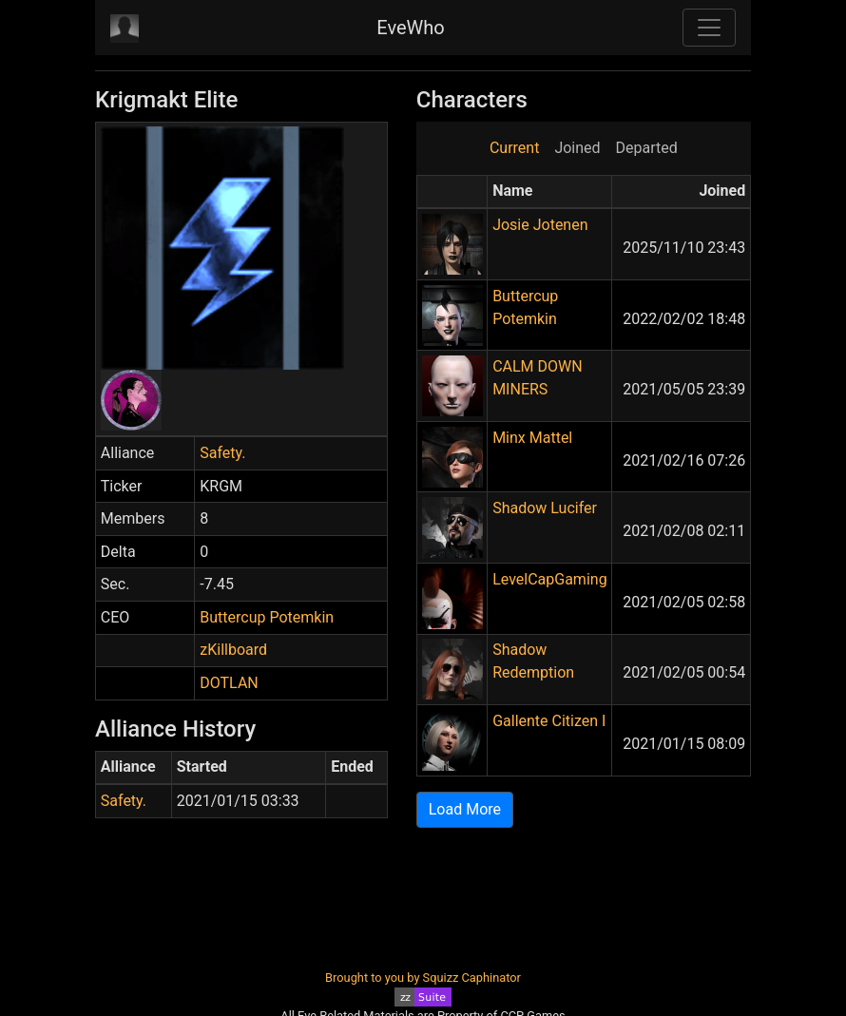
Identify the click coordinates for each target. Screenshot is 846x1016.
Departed (647, 148)
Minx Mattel (532, 438)
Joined (577, 148)
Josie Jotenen (539, 225)
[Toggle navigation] (709, 28)
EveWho (410, 27)
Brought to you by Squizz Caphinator (423, 977)
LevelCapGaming (549, 579)
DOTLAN (229, 683)
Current (514, 148)
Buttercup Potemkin (267, 617)
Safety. (222, 453)
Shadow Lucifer (544, 508)
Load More (465, 809)
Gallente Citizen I (549, 721)
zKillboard (233, 650)
